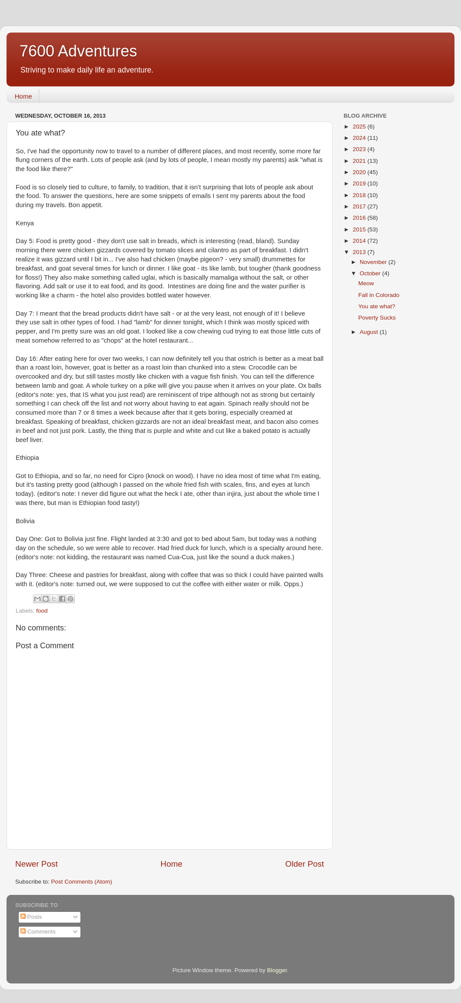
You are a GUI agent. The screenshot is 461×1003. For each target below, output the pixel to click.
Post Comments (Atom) (81, 881)
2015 (360, 229)
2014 (360, 241)
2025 (360, 126)
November (374, 262)
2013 (360, 252)
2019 (360, 183)
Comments (38, 931)
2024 (360, 138)
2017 (360, 206)
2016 (360, 217)
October (371, 273)
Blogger (277, 970)
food (41, 610)
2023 (360, 149)
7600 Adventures (78, 51)
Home (23, 96)
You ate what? (376, 306)
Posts (31, 917)
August (370, 332)
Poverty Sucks (377, 317)
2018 (360, 195)
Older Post (304, 863)
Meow (366, 283)
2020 (360, 172)
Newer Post (36, 863)
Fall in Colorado (379, 295)
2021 (360, 161)
